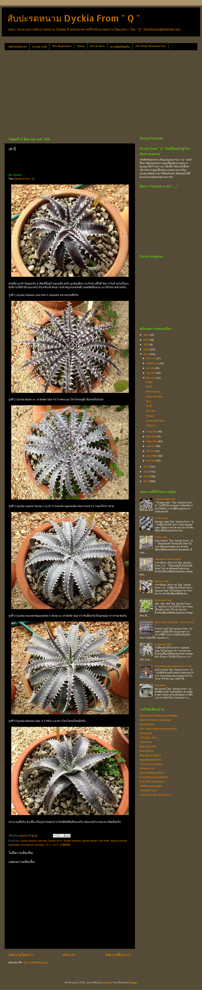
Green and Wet (154, 396)
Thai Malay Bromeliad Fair (150, 46)
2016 (146, 466)
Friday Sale (161, 537)
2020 (146, 339)
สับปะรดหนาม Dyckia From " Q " (73, 18)
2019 (146, 344)
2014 (146, 476)
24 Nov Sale (161, 518)
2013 (146, 481)
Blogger (133, 982)
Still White (160, 685)
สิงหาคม (151, 377)
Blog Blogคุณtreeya (150, 759)
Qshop (80, 46)
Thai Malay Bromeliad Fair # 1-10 (173, 666)
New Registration (61, 46)
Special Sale (161, 581)
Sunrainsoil (146, 733)
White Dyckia (153, 391)
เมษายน (151, 446)
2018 (146, 349)
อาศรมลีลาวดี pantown (152, 781)
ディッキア (52, 844)
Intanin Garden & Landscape (155, 720)
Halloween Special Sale (168, 559)
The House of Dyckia (151, 764)
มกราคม (151, 460)
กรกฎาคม (152, 431)
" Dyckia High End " (165, 499)
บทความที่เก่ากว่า (118, 955)
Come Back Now (155, 420)
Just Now (151, 411)
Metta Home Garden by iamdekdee (159, 715)
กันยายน (151, 373)
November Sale (163, 644)
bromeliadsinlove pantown (154, 777)
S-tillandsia (146, 742)
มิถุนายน (151, 436)
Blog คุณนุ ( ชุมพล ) (150, 755)
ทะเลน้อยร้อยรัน (119, 46)
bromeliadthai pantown (152, 772)
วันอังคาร (151, 425)
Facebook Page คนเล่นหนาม (155, 794)
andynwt (106, 982)
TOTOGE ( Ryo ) (149, 737)
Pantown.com (147, 768)
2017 (146, 354)
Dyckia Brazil (147, 724)
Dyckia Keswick (72, 840)
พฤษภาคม (152, 441)
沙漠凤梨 (65, 844)
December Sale (163, 600)
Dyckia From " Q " (25, 178)
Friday (149, 382)
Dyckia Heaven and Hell (34, 840)
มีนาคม (150, 451)
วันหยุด (150, 416)
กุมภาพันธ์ (152, 455)
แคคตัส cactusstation (151, 786)
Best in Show (97, 46)
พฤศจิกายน (152, 363)
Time (148, 401)
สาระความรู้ (39, 46)
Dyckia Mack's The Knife (95, 840)
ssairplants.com (148, 790)
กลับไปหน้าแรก (17, 46)
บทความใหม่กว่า (20, 955)
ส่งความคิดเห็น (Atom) (36, 962)
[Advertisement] (36, 92)
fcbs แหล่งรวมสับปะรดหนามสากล (158, 728)
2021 (146, 334)
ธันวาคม (151, 358)
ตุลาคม (150, 368)
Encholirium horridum (32, 844)
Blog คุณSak (147, 750)
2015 (146, 471)
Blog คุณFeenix (148, 746)
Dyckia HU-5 (55, 840)
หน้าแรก (69, 955)
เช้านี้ (149, 386)
